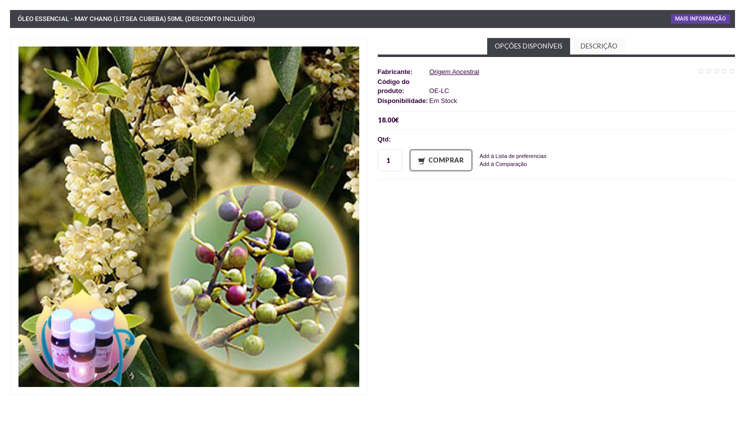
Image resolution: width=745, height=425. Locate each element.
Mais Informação (700, 19)
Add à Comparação (503, 164)
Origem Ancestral (454, 72)
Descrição (599, 46)
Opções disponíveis (529, 46)
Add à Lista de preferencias (513, 156)
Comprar (441, 160)
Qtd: (384, 139)
